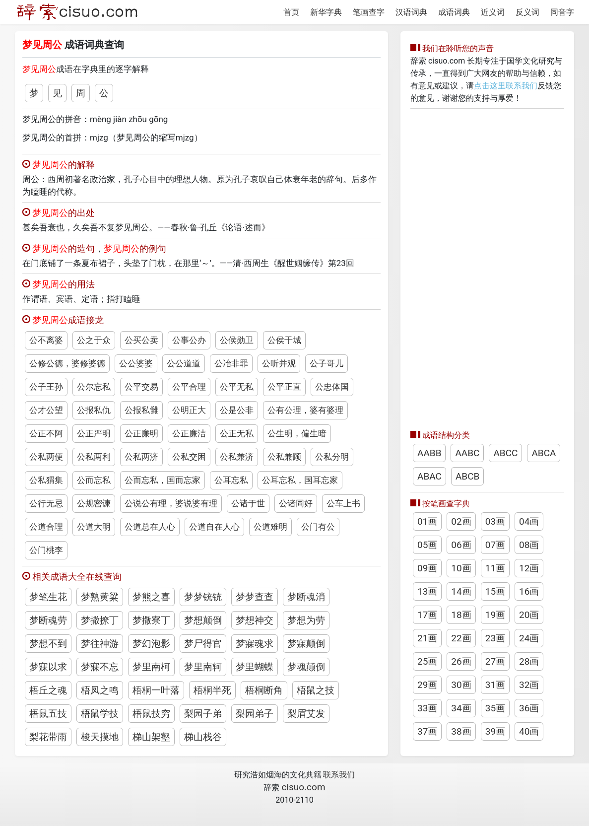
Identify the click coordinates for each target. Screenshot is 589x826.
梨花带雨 (48, 737)
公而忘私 (94, 480)
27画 (495, 661)
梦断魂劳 (48, 620)
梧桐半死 (212, 690)
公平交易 (141, 387)
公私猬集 (46, 480)
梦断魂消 (306, 597)
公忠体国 (332, 387)
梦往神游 (100, 643)
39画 (495, 731)
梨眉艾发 (306, 713)
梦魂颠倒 (306, 667)
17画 (427, 614)
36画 (529, 708)
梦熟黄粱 (100, 597)
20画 (529, 614)
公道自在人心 (214, 527)
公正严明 (94, 433)
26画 (461, 661)
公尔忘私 (94, 387)
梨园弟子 (254, 713)
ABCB (467, 476)
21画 (427, 638)
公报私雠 (141, 410)
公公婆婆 (136, 363)
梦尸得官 (203, 643)
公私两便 (46, 457)
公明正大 (189, 410)
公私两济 (141, 457)
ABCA (543, 453)
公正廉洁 (189, 433)
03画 (495, 521)
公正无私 (237, 433)
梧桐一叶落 (156, 690)
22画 (461, 638)
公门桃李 (46, 550)
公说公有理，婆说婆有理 (171, 503)
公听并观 (279, 363)
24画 (529, 638)
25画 (427, 661)
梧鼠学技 (100, 713)
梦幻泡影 (151, 643)
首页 (291, 12)
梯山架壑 (151, 737)
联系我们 (339, 774)
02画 (461, 521)
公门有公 (318, 527)
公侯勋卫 (237, 340)
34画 (461, 708)
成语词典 (454, 12)
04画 (529, 521)
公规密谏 (94, 503)
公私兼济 (237, 457)
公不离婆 (46, 340)
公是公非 (237, 410)
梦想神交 (254, 620)
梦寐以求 (48, 667)
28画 (529, 661)
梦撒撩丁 (100, 620)
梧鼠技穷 (151, 713)
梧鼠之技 (315, 690)
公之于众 (94, 340)
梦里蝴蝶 (254, 667)
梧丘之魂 (48, 690)
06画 (461, 545)
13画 (427, 591)
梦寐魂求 (254, 643)
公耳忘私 (231, 480)
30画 (461, 684)
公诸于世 (248, 503)
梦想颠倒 (203, 620)
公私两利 (94, 457)
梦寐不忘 (100, 667)
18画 (461, 614)
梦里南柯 (151, 667)
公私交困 (189, 457)
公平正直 (284, 387)
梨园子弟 (203, 713)
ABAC (429, 476)
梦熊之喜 (151, 597)
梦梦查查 (254, 597)
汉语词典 (411, 12)
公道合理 (46, 527)
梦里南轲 (203, 667)
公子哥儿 (326, 363)
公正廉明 (141, 433)
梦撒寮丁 (151, 620)
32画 (529, 684)
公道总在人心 (150, 527)
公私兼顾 (284, 457)
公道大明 (94, 527)
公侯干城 (284, 340)
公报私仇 (94, 410)
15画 (495, 591)
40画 (529, 731)
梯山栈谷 (203, 737)
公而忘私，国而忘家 (162, 480)
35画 (495, 708)
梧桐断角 (264, 690)
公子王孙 (46, 387)
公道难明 (270, 527)
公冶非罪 (231, 363)
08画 (529, 545)
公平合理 (189, 387)
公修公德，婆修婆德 (67, 363)
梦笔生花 (48, 597)
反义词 (527, 12)
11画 (495, 568)
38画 (461, 731)
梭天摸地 (100, 737)
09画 (427, 568)
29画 (427, 684)
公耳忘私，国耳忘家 (300, 480)
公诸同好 (296, 503)
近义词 (493, 12)
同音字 (562, 12)
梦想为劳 (306, 620)
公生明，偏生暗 (297, 433)
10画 (461, 568)
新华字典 (326, 12)
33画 (427, 708)
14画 (461, 591)
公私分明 (332, 457)
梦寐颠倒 (306, 643)
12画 (529, 568)
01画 (427, 521)
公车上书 (343, 503)
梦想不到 (48, 643)
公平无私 (237, 387)
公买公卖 (141, 340)
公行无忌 (46, 503)
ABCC (505, 453)
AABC (467, 453)
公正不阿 (46, 433)
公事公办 (189, 340)
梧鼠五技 (48, 713)
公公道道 (183, 363)
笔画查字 (369, 12)
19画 (495, 614)
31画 (495, 684)
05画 (427, 545)
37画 (427, 731)
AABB (429, 453)
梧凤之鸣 (100, 690)
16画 (529, 591)
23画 (495, 638)
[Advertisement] (487, 266)
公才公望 (46, 410)
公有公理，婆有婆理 (305, 410)
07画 (495, 545)
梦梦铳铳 (203, 597)
